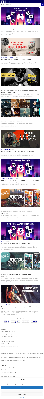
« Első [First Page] (5, 321)
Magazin (12, 57)
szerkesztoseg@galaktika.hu (9, 341)
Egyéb (2, 26)
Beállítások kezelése (22, 394)
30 (27, 321)
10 (23, 321)
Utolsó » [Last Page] (35, 321)
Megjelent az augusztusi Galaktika (8, 376)
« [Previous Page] (8, 321)
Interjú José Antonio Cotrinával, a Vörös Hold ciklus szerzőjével (19, 151)
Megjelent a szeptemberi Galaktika (8, 372)
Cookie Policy (22, 397)
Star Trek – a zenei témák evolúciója (11, 121)
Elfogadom (22, 387)
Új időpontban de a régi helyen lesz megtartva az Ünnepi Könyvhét (20, 180)
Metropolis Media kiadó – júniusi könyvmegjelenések (16, 243)
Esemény (3, 178)
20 (25, 321)
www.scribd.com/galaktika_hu (12, 346)
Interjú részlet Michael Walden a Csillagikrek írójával (16, 59)
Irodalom (7, 26)
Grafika (7, 304)
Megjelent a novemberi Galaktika (8, 367)
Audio (2, 57)
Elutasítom (22, 391)
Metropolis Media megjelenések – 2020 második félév (16, 29)
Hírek (7, 178)
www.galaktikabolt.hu (9, 343)
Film (6, 118)
